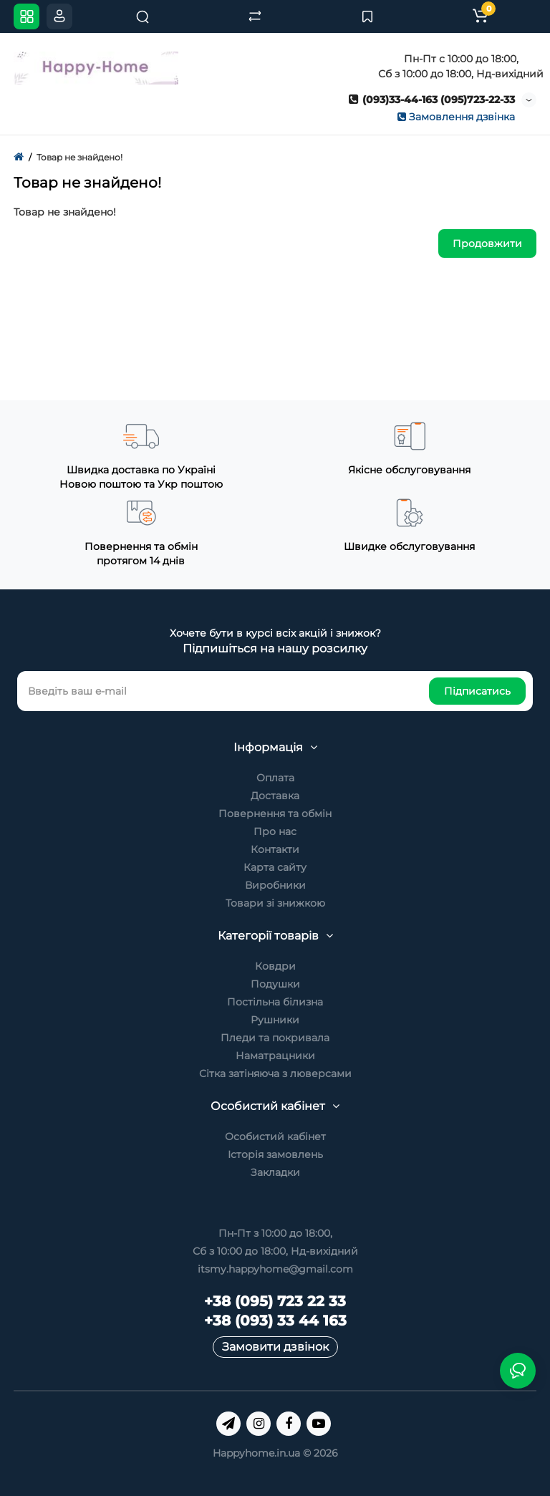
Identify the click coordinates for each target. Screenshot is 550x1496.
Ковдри (275, 966)
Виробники (275, 885)
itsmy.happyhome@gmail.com (275, 1269)
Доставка (275, 795)
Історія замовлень (275, 1154)
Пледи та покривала (275, 1037)
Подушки (275, 984)
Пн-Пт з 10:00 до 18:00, (275, 1233)
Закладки (275, 1172)
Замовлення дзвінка (456, 116)
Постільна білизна (275, 1001)
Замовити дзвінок (275, 1346)
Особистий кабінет (275, 1136)
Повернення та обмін (275, 813)
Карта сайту (275, 867)
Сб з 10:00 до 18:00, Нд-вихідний (275, 1251)
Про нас (275, 831)
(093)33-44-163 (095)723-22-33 (432, 99)
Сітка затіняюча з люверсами (275, 1073)
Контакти (275, 849)
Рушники (275, 1019)
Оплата (275, 777)
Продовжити (487, 243)
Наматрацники (275, 1055)
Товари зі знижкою (275, 903)
